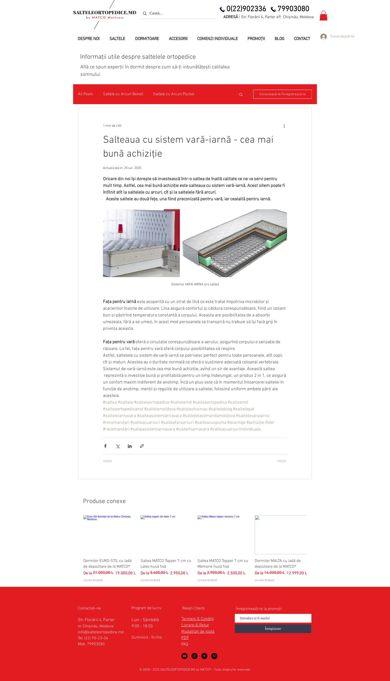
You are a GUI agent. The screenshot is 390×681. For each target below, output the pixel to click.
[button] (323, 15)
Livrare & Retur (195, 625)
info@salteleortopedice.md (101, 632)
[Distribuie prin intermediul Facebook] (105, 446)
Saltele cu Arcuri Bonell (123, 94)
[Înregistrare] (273, 628)
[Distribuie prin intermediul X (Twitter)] (117, 446)
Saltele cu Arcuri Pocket (173, 94)
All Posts (85, 94)
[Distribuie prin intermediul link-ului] (142, 446)
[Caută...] (177, 13)
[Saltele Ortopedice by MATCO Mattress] (194, 656)
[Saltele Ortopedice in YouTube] (184, 656)
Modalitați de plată (197, 631)
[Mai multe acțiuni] (284, 126)
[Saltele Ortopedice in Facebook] (204, 656)
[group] (195, 549)
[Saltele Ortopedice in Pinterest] (214, 656)
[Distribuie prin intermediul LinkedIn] (129, 446)
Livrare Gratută (93, 580)
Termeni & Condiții (197, 619)
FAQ (184, 644)
